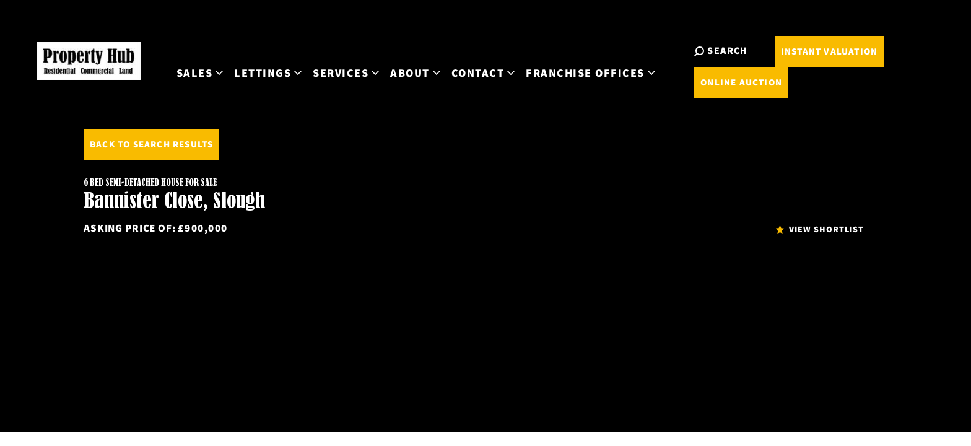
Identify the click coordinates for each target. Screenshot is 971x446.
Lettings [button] (409, 73)
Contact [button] (623, 73)
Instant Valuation (880, 66)
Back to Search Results (151, 144)
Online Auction (880, 97)
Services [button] (487, 73)
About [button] (556, 73)
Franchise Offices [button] (731, 73)
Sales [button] (340, 73)
